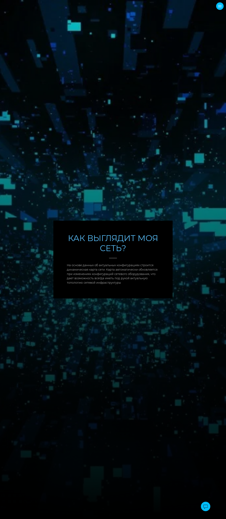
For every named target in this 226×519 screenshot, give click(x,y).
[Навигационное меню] (220, 6)
